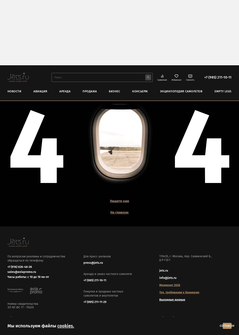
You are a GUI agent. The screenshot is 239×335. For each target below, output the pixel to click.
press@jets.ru (93, 259)
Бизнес (114, 91)
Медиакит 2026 (169, 282)
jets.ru (163, 267)
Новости (14, 91)
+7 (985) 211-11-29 (94, 298)
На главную (120, 209)
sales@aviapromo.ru (21, 270)
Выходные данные (172, 296)
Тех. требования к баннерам (179, 289)
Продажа (90, 91)
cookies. (65, 324)
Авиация (40, 91)
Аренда (64, 91)
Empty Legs (223, 91)
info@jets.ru (167, 274)
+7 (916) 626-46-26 (19, 263)
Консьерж (140, 91)
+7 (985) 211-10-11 (218, 77)
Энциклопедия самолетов (181, 91)
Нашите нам (119, 200)
